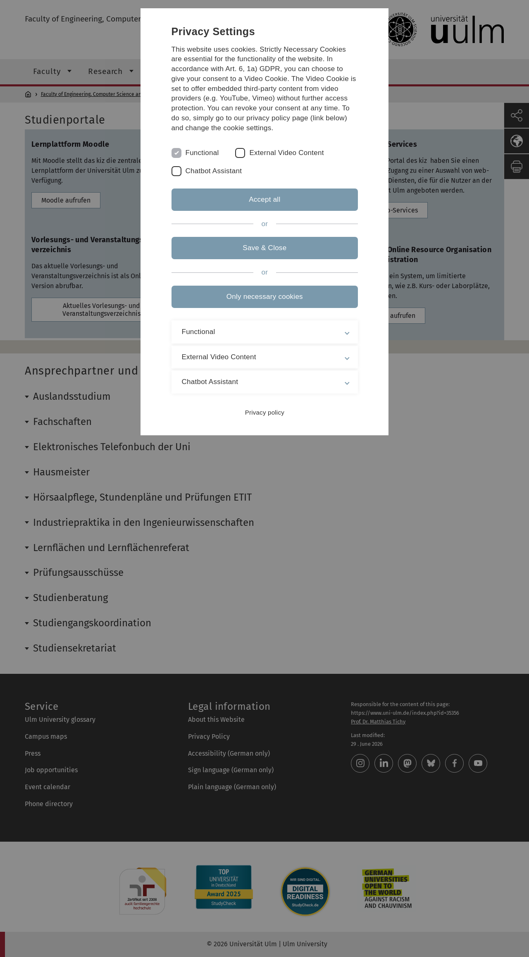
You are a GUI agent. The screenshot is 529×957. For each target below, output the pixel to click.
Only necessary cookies (264, 297)
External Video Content (287, 153)
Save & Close (264, 248)
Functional (202, 153)
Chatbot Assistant (214, 171)
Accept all (264, 199)
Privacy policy (264, 412)
